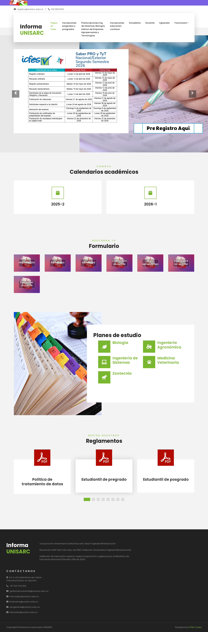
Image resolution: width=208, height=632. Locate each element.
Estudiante (135, 22)
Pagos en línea (54, 26)
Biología (120, 342)
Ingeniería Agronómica (169, 345)
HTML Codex (195, 627)
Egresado (164, 22)
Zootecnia (122, 373)
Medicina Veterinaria (168, 360)
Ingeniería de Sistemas (125, 360)
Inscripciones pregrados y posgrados (69, 26)
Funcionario (181, 22)
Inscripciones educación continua (117, 26)
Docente (150, 22)
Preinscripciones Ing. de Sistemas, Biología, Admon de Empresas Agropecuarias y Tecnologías (93, 29)
